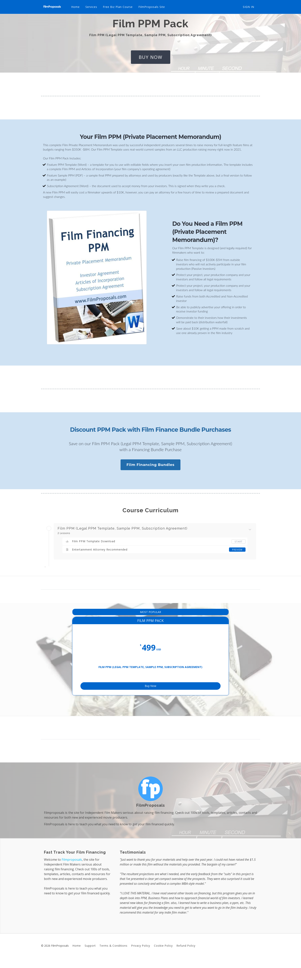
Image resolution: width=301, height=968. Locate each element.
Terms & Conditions (113, 954)
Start (238, 541)
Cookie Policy (163, 954)
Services (91, 7)
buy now (150, 57)
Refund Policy (186, 954)
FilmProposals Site (151, 7)
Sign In (248, 7)
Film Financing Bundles (150, 464)
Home (75, 7)
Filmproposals (72, 868)
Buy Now (150, 692)
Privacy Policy (140, 954)
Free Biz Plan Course (117, 7)
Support (90, 954)
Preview (237, 549)
